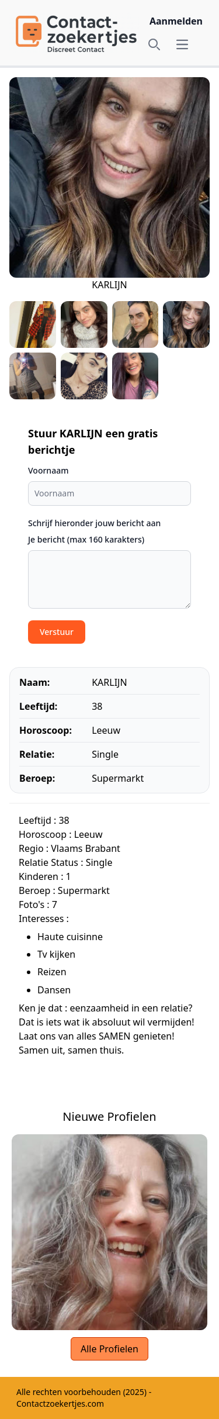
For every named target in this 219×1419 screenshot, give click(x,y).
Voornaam (48, 470)
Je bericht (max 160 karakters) (86, 539)
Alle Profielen (109, 1348)
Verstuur (57, 631)
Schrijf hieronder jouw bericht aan (94, 523)
